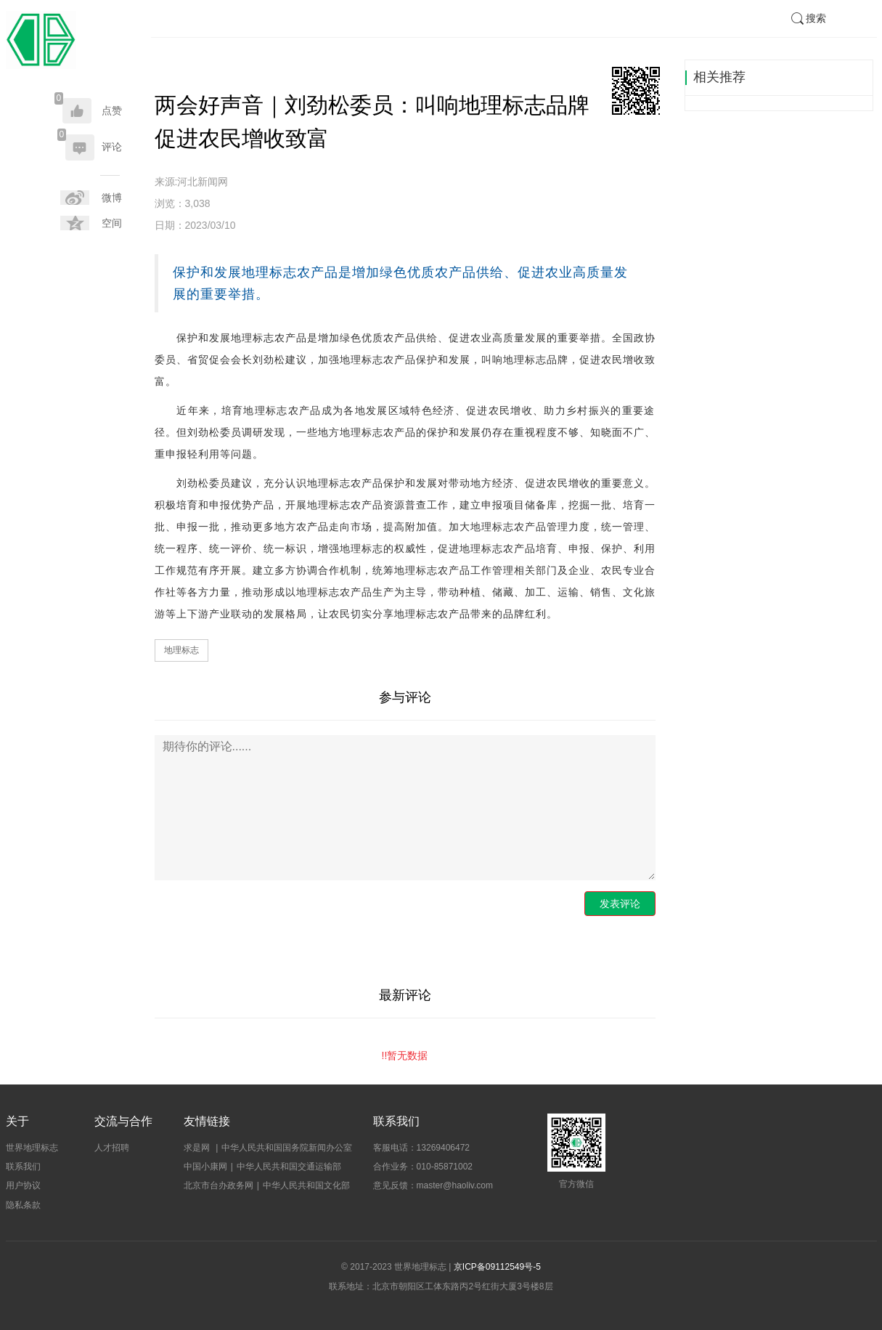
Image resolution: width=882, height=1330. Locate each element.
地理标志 (181, 650)
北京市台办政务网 (218, 1185)
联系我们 (23, 1166)
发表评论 (620, 903)
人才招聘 (111, 1148)
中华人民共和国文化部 (306, 1185)
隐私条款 (23, 1205)
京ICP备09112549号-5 (497, 1267)
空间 (112, 223)
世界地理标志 (32, 1148)
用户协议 (23, 1185)
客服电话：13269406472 (421, 1148)
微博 (112, 197)
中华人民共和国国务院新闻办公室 (286, 1148)
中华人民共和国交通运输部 (289, 1166)
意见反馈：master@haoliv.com (433, 1185)
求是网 (198, 1148)
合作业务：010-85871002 (423, 1166)
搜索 (808, 18)
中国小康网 (205, 1166)
